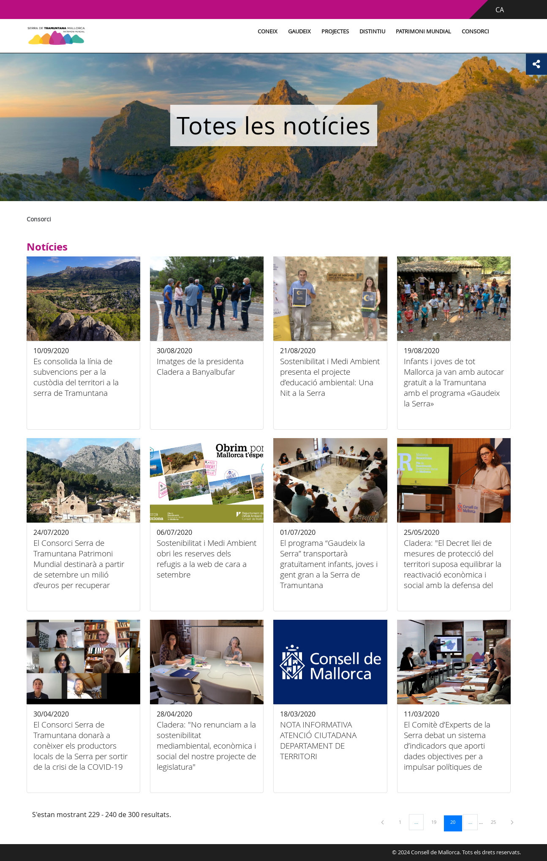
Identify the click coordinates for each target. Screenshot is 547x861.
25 (496, 821)
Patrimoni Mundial (423, 31)
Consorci (475, 31)
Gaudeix (299, 31)
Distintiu (372, 31)
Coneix (268, 31)
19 (437, 821)
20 (456, 821)
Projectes (335, 31)
